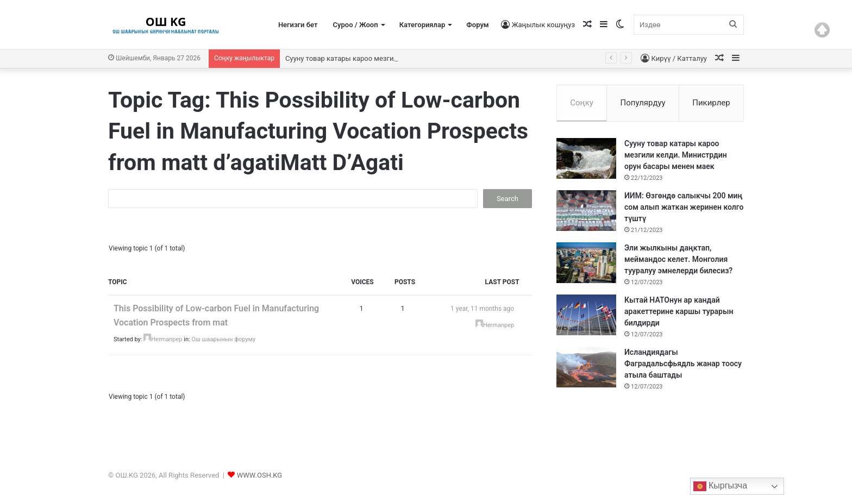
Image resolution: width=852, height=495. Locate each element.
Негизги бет (298, 25)
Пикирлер (711, 103)
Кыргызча (720, 486)
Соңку (581, 103)
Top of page (822, 30)
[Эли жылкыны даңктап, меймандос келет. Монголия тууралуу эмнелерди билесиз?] (586, 262)
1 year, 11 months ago (482, 308)
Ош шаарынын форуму (223, 339)
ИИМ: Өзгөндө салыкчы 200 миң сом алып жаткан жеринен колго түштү (683, 207)
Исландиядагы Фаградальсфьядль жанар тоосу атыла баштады (683, 363)
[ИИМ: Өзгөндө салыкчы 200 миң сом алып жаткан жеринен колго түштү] (586, 210)
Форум (477, 25)
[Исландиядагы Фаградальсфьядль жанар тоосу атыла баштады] (586, 367)
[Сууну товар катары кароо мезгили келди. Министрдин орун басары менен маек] (586, 158)
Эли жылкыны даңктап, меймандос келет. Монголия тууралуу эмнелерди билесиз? (678, 259)
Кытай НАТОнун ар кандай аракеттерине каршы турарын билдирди (678, 311)
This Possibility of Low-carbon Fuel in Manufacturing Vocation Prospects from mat (216, 315)
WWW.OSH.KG (259, 475)
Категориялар (422, 25)
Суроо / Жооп (355, 25)
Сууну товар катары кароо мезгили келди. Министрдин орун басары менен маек (675, 155)
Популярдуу (642, 103)
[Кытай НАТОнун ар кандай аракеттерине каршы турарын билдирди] (586, 315)
